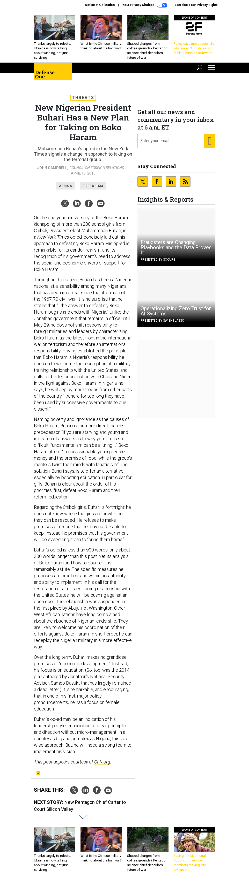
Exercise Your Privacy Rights (196, 5)
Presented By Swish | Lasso (162, 320)
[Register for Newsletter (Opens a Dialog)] (209, 141)
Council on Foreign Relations (96, 168)
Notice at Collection (100, 5)
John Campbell (52, 168)
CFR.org (102, 762)
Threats (83, 97)
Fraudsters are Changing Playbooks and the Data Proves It (176, 247)
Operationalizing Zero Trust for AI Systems (176, 311)
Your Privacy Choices (144, 5)
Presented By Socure (158, 259)
